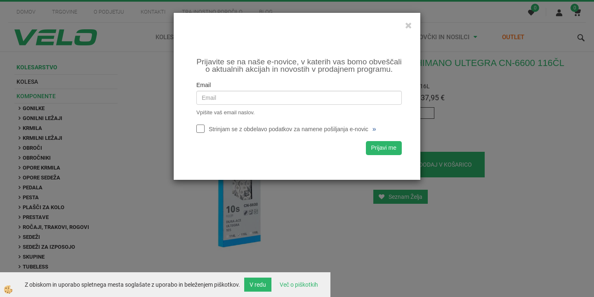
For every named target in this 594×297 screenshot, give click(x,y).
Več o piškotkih (299, 284)
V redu (258, 284)
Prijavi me (383, 147)
